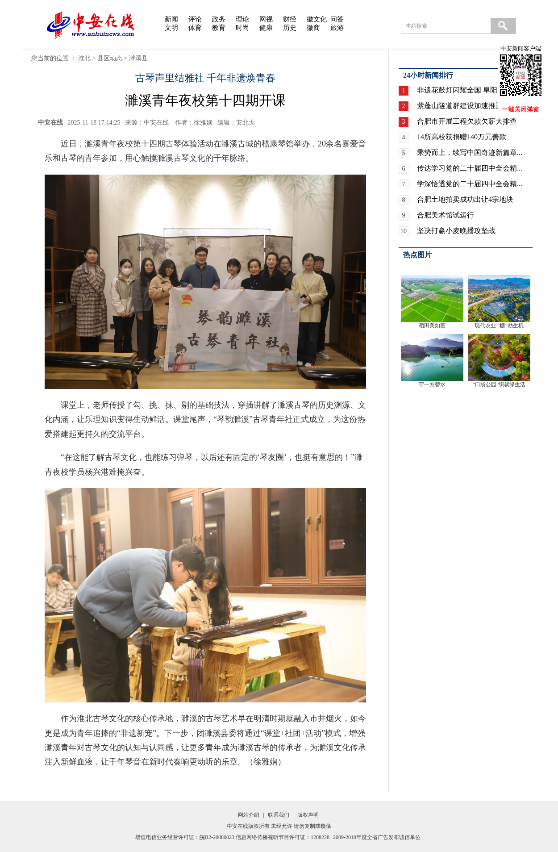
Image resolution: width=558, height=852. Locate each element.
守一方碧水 (432, 384)
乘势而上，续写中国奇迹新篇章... (469, 152)
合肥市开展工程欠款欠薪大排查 (467, 121)
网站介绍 (248, 815)
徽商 (313, 27)
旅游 (337, 27)
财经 (289, 19)
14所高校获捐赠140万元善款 (461, 137)
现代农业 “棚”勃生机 (499, 325)
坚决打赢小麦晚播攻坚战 (456, 230)
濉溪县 (138, 58)
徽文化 (317, 19)
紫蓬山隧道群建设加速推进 (460, 105)
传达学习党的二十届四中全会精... (469, 168)
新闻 (171, 19)
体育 (195, 27)
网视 (266, 19)
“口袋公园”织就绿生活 (499, 384)
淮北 (84, 58)
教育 (218, 27)
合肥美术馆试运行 (445, 215)
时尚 (242, 27)
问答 (337, 19)
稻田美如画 (432, 325)
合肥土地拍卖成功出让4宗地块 (465, 199)
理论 (242, 19)
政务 (218, 19)
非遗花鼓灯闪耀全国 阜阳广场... (467, 90)
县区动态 (109, 58)
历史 (289, 27)
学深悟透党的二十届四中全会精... (469, 184)
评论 (195, 19)
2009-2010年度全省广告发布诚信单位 (377, 837)
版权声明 (308, 815)
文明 (171, 27)
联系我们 (278, 815)
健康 (266, 27)
